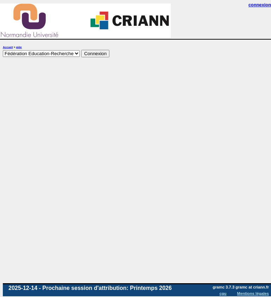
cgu (223, 293)
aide (19, 47)
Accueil (8, 47)
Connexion (95, 53)
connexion (259, 4)
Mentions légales (253, 293)
